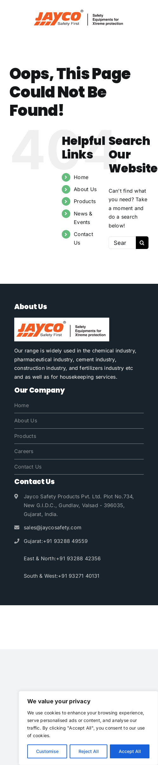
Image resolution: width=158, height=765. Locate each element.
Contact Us (27, 466)
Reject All (89, 751)
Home (81, 177)
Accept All (130, 751)
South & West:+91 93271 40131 (62, 576)
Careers (24, 451)
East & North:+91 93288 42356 (62, 558)
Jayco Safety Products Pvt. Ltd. (85, 615)
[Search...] (122, 242)
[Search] (142, 242)
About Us (85, 189)
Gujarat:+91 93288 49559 (56, 541)
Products (85, 201)
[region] (88, 728)
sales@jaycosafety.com (52, 527)
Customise (47, 751)
